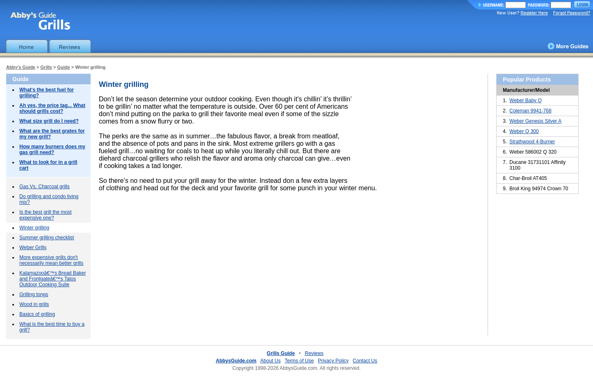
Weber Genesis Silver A (535, 121)
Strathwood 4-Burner (532, 142)
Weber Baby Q (525, 100)
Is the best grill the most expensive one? (45, 215)
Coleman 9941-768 (530, 111)
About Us (270, 361)
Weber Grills (33, 247)
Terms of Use (299, 361)
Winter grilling (34, 228)
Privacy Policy (333, 361)
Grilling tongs (33, 294)
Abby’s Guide (20, 67)
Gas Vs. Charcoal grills (44, 186)
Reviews (314, 353)
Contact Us (365, 361)
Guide (63, 67)
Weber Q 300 (524, 131)
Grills (46, 67)
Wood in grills (34, 304)
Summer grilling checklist (46, 238)
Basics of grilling (37, 314)
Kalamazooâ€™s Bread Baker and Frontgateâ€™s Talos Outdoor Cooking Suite (52, 278)
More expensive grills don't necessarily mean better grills (51, 260)
